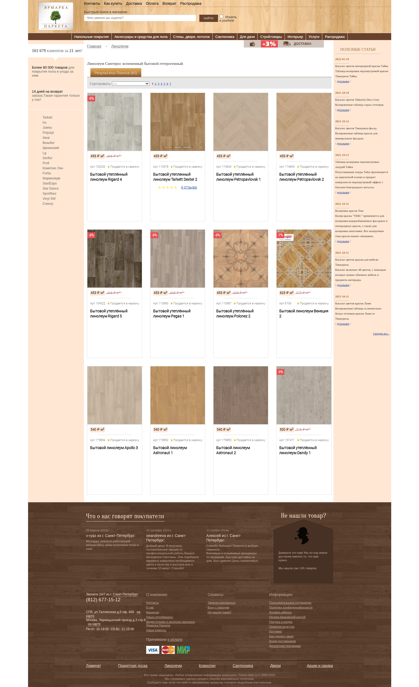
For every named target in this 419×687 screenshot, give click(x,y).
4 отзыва (189, 187)
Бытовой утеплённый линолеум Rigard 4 (108, 177)
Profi (46, 163)
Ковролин (207, 666)
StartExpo (50, 183)
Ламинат (93, 666)
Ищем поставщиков (282, 641)
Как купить (113, 3)
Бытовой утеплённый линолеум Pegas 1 (172, 313)
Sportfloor (50, 193)
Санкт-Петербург (125, 594)
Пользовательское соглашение (290, 602)
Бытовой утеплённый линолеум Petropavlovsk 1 (238, 177)
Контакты (92, 3)
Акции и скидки (320, 666)
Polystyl (48, 133)
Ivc (45, 122)
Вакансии (152, 612)
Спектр (48, 204)
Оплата (152, 3)
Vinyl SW (49, 199)
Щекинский (51, 148)
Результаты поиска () (116, 72)
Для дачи (247, 37)
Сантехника (224, 37)
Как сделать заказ (281, 636)
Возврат (169, 3)
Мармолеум (51, 178)
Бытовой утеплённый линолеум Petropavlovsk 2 (301, 177)
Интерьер (295, 37)
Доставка (134, 3)
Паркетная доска (133, 666)
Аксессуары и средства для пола (141, 37)
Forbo (47, 173)
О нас (150, 607)
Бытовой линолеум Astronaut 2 (233, 450)
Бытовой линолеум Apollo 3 (114, 448)
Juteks (47, 127)
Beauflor (49, 143)
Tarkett (47, 117)
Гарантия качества (281, 626)
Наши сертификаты (159, 617)
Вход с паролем (218, 607)
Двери (275, 666)
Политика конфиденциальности (290, 607)
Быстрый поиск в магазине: (106, 12)
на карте (94, 624)
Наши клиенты (156, 630)
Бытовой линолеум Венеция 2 (303, 313)
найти (209, 18)
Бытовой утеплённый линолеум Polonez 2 (235, 313)
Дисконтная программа (285, 645)
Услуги (314, 37)
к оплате (175, 639)
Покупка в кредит (281, 621)
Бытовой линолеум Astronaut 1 (170, 450)
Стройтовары (271, 37)
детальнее (343, 81)
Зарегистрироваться (221, 602)
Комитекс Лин (53, 168)
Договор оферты (280, 612)
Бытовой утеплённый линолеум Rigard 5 (108, 313)
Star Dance (51, 188)
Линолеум (173, 666)
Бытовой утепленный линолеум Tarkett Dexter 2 (175, 177)
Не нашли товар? (219, 612)
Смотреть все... (381, 333)
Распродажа (190, 3)
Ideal (46, 138)
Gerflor (48, 158)
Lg (44, 153)
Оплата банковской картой (287, 617)
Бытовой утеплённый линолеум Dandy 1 (298, 450)
